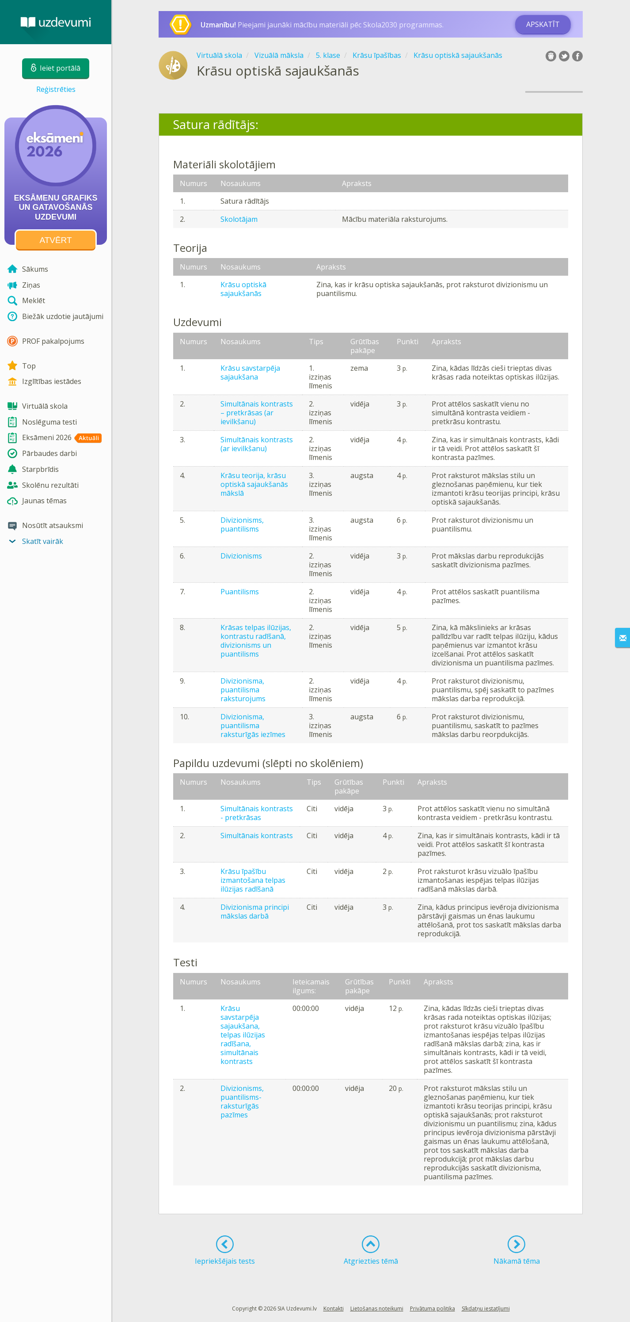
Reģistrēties (56, 89)
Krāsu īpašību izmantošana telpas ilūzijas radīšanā (252, 880)
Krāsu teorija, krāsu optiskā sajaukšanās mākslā (254, 484)
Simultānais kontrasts (256, 835)
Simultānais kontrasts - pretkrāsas (256, 813)
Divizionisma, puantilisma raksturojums (243, 689)
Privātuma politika (432, 1308)
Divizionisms (241, 556)
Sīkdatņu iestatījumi (486, 1308)
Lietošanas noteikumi (376, 1308)
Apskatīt (543, 24)
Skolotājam (239, 219)
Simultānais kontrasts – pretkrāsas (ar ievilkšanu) (256, 412)
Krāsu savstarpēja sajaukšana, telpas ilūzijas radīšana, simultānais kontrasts (242, 1034)
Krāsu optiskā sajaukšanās (243, 289)
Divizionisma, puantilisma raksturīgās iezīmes (252, 725)
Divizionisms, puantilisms (242, 524)
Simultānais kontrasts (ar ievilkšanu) (256, 444)
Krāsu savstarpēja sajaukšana (250, 372)
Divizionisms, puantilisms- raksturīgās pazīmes (242, 1101)
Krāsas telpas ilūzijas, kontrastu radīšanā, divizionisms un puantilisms (255, 641)
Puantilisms (239, 591)
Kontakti (333, 1308)
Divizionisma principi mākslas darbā (254, 911)
